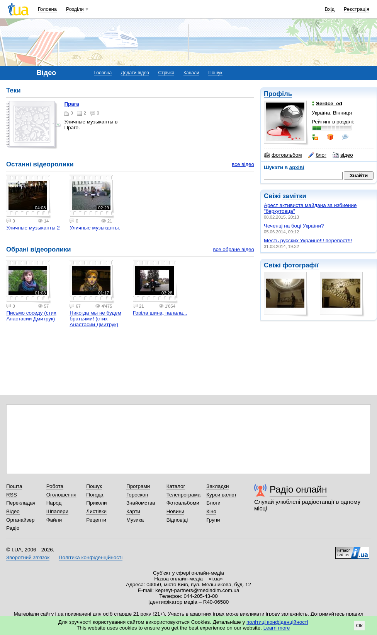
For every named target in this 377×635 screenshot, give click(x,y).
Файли (54, 520)
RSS (11, 495)
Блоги (213, 503)
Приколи (96, 503)
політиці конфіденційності (277, 622)
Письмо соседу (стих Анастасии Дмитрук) (31, 316)
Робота (54, 486)
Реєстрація (356, 9)
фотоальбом (283, 155)
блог (317, 155)
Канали (191, 72)
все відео (243, 164)
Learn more (276, 628)
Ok (359, 625)
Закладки (217, 486)
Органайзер (20, 520)
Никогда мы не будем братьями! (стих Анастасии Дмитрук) (95, 318)
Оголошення (61, 495)
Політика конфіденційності (90, 557)
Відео (13, 511)
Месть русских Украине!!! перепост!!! (308, 240)
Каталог (175, 486)
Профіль (278, 94)
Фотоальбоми (182, 503)
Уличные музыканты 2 (32, 228)
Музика (135, 520)
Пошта (14, 486)
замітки (294, 196)
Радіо (12, 528)
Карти (133, 511)
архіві (296, 167)
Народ (54, 503)
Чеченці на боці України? (294, 226)
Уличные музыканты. (95, 228)
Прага (71, 104)
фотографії (300, 265)
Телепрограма (183, 495)
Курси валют (221, 495)
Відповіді (177, 520)
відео (343, 155)
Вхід (330, 9)
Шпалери (57, 511)
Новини (175, 511)
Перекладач (20, 503)
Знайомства (140, 503)
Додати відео (135, 72)
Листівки (96, 511)
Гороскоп (137, 495)
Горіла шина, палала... (160, 313)
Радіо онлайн (298, 489)
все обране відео (233, 249)
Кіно (211, 511)
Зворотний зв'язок (27, 557)
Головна (47, 9)
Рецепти (96, 520)
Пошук (215, 72)
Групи (213, 520)
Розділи (75, 9)
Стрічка (166, 72)
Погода (94, 495)
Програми (138, 486)
